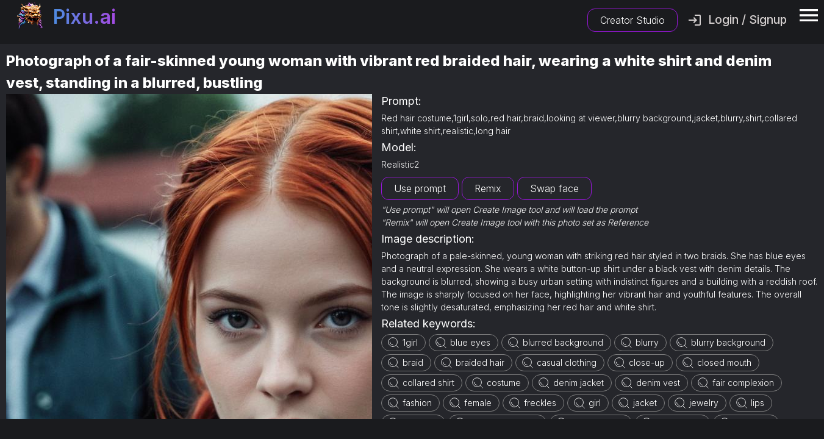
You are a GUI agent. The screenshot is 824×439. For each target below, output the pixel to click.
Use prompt (420, 188)
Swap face (554, 188)
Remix (488, 188)
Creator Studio (632, 20)
